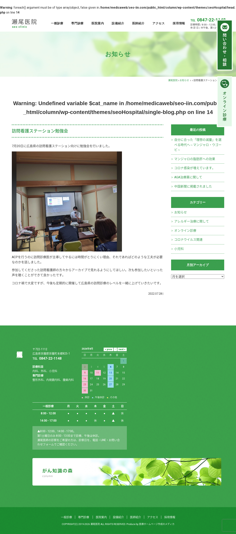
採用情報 (179, 23)
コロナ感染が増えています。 (194, 168)
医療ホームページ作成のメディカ (156, 524)
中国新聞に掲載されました (193, 186)
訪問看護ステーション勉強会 (40, 130)
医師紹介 (138, 23)
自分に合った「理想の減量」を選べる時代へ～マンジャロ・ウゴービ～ (197, 145)
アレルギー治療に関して (191, 221)
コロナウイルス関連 (188, 239)
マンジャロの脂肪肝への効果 (194, 159)
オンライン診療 (185, 230)
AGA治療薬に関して (188, 177)
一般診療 (57, 23)
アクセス (158, 23)
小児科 (179, 249)
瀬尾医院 (173, 80)
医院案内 (97, 23)
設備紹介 (118, 23)
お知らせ (184, 80)
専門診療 (77, 23)
